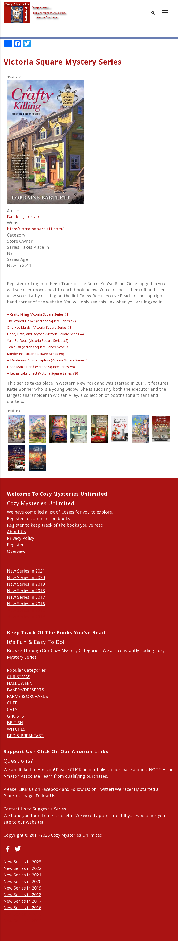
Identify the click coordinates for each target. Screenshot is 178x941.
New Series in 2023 (22, 861)
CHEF (12, 703)
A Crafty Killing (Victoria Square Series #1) (38, 314)
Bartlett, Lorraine (25, 216)
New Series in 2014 (26, 617)
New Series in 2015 (26, 610)
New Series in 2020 (26, 577)
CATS (12, 709)
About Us (16, 531)
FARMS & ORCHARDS (27, 696)
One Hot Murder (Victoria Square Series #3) (40, 327)
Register (15, 544)
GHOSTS (15, 716)
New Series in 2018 (26, 590)
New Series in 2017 (26, 597)
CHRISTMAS (18, 676)
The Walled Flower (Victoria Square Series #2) (41, 321)
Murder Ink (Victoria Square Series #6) (35, 353)
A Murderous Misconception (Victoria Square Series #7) (49, 360)
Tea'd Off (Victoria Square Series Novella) (38, 347)
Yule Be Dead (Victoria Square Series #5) (37, 340)
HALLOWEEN (20, 683)
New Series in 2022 (22, 868)
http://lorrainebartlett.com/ (35, 229)
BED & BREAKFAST (25, 735)
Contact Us (15, 809)
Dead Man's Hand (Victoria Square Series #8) (41, 367)
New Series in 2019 (26, 584)
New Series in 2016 (26, 603)
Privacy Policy (20, 538)
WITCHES (16, 729)
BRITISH (15, 722)
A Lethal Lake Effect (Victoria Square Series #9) (42, 373)
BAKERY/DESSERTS (25, 690)
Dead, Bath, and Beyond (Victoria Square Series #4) (46, 334)
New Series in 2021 (26, 571)
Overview (16, 551)
